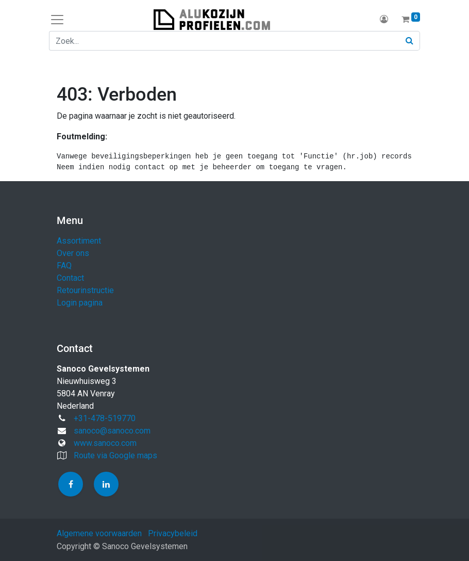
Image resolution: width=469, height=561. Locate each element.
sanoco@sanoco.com (112, 431)
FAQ (64, 265)
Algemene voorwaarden (99, 533)
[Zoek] (409, 41)
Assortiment (79, 241)
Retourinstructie (85, 290)
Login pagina (80, 303)
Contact (70, 278)
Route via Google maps (115, 455)
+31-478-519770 (105, 418)
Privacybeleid (172, 533)
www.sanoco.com (105, 443)
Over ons (73, 253)
